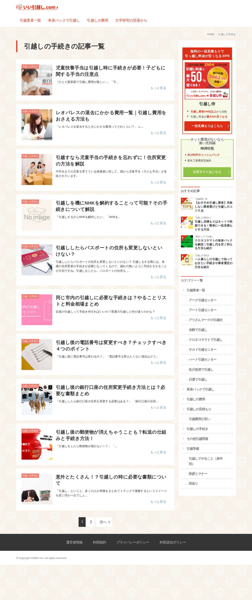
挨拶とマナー (198, 474)
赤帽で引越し (198, 330)
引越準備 (193, 449)
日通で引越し (198, 379)
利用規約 (99, 542)
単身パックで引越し (64, 20)
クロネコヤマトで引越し (206, 340)
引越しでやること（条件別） (206, 461)
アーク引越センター (202, 300)
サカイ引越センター (202, 350)
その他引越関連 (197, 439)
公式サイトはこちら (207, 172)
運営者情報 (74, 542)
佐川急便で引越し (201, 370)
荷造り (193, 484)
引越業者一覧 (30, 20)
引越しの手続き (30, 66)
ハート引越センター (202, 359)
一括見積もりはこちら (207, 126)
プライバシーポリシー (132, 542)
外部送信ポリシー (173, 542)
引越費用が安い (199, 419)
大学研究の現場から (131, 20)
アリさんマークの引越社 (206, 320)
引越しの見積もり (203, 217)
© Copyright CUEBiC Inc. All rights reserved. (41, 558)
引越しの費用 (97, 20)
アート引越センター (202, 310)
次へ (103, 522)
